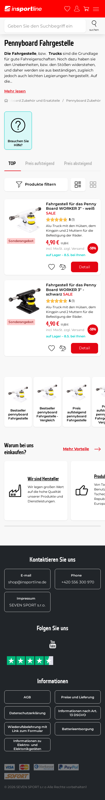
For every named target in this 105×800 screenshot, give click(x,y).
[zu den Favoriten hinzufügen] (51, 267)
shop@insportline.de (27, 578)
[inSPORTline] (23, 9)
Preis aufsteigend (39, 163)
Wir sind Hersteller (43, 479)
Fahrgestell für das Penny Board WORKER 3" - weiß (71, 209)
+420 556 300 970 (77, 578)
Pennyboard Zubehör (83, 100)
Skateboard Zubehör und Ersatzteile (31, 100)
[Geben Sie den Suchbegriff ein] (45, 26)
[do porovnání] (62, 267)
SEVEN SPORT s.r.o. (27, 601)
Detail (84, 267)
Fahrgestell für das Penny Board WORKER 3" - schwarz (71, 290)
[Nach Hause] (6, 101)
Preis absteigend (78, 163)
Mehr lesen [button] (15, 91)
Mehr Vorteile (82, 449)
